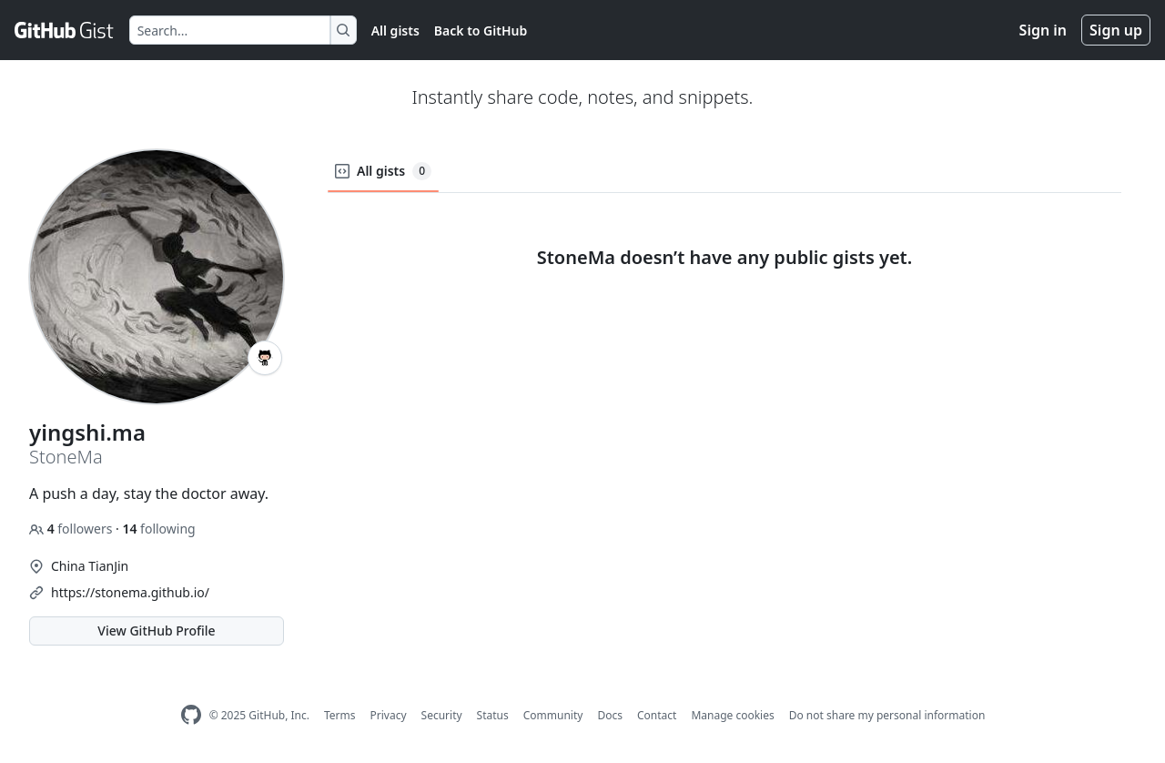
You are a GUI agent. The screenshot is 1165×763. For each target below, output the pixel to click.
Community (553, 715)
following (158, 528)
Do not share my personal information (887, 715)
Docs (610, 715)
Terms (340, 715)
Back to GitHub (480, 30)
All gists (395, 30)
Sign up (1115, 30)
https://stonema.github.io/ (130, 592)
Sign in (1043, 30)
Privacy (388, 715)
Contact (656, 715)
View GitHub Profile (156, 630)
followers (72, 528)
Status (493, 715)
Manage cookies (732, 715)
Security (441, 715)
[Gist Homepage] (65, 30)
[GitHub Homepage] (191, 715)
